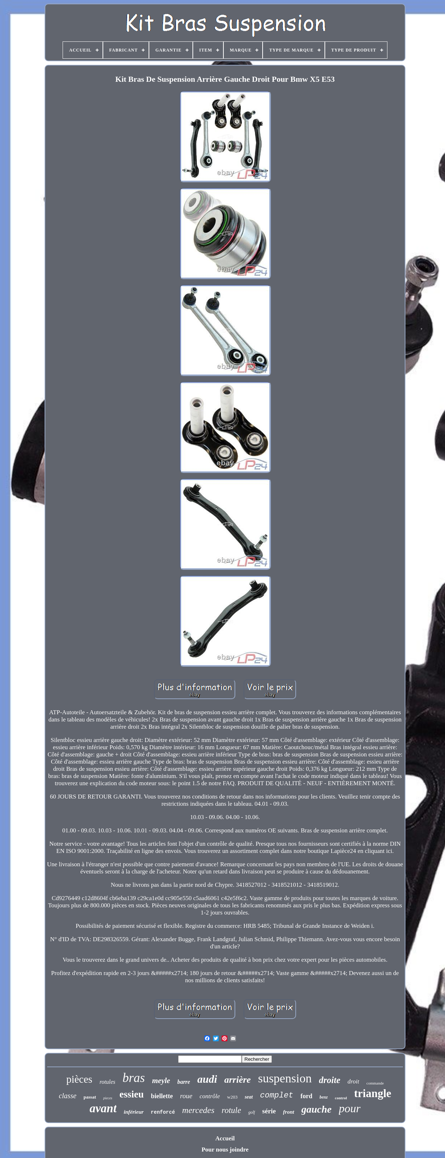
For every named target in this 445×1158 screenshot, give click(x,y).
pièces (79, 1079)
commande (375, 1083)
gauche (316, 1109)
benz (323, 1097)
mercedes (198, 1110)
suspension (285, 1078)
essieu (131, 1094)
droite (329, 1080)
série (269, 1111)
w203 (232, 1097)
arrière (237, 1079)
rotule (231, 1110)
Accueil (225, 1138)
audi (207, 1079)
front (288, 1112)
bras (134, 1078)
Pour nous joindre (225, 1149)
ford (306, 1096)
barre (183, 1082)
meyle (161, 1080)
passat (89, 1097)
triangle (372, 1093)
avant (103, 1108)
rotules (107, 1082)
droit (353, 1081)
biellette (162, 1096)
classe (67, 1096)
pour (349, 1108)
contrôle (210, 1096)
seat (249, 1097)
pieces (107, 1098)
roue (186, 1096)
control (341, 1098)
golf (251, 1112)
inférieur (134, 1112)
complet (276, 1095)
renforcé (163, 1112)
